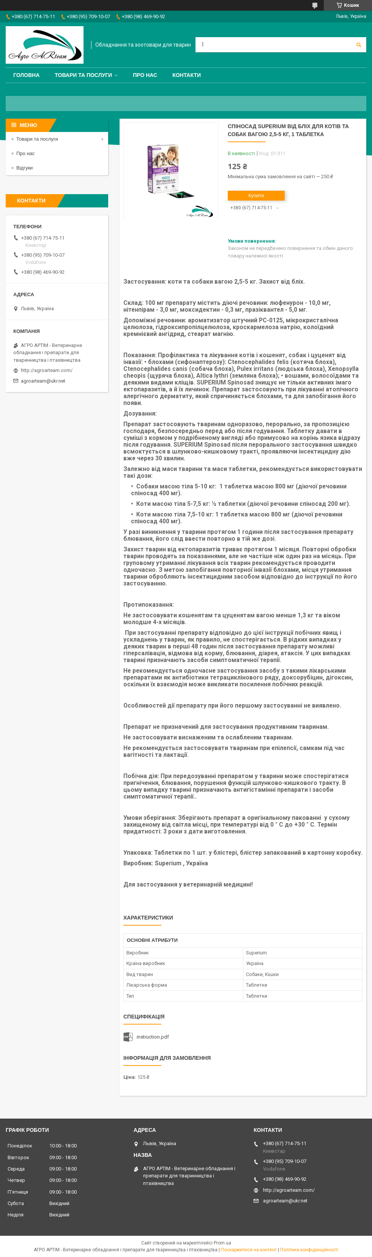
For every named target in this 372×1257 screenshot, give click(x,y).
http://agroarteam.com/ (47, 370)
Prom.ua (222, 1243)
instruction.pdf (153, 1037)
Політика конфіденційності (309, 1249)
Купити (256, 195)
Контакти (186, 75)
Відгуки (24, 168)
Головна (26, 75)
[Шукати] (358, 44)
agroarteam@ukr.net (43, 381)
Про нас (145, 75)
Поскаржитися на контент (249, 1249)
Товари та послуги (83, 75)
